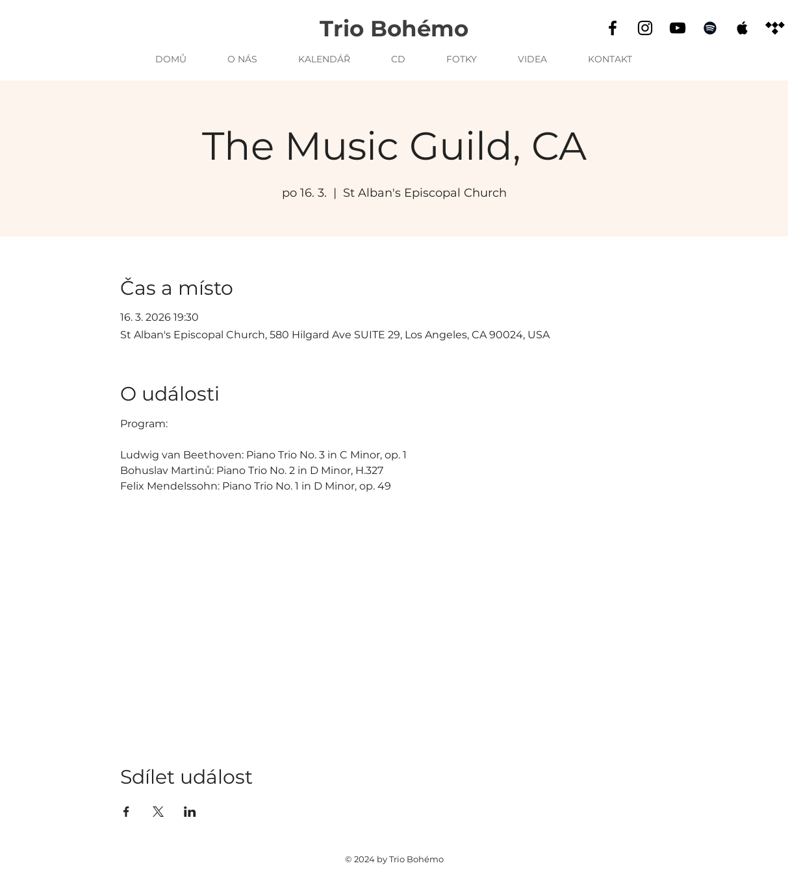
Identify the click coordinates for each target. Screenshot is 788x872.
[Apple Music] (742, 28)
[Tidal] (775, 28)
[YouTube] (677, 28)
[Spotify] (710, 28)
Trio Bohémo (394, 28)
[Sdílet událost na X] (158, 811)
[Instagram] (645, 28)
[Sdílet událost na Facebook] (126, 811)
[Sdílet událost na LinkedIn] (190, 811)
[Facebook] (612, 28)
